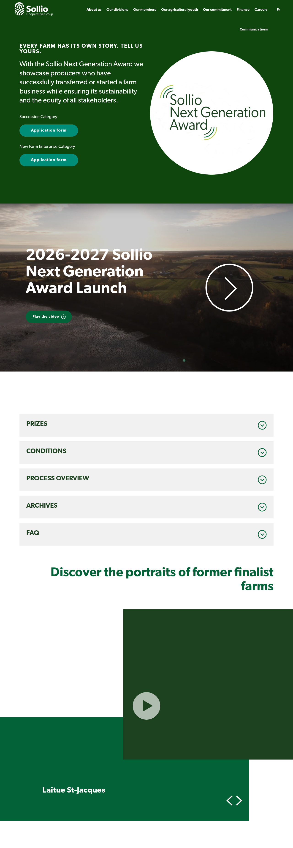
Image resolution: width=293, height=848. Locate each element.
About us (94, 10)
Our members (144, 10)
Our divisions (117, 10)
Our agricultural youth (179, 10)
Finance (243, 10)
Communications (254, 29)
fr (278, 10)
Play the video (46, 317)
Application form (49, 130)
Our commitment (217, 10)
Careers (261, 10)
